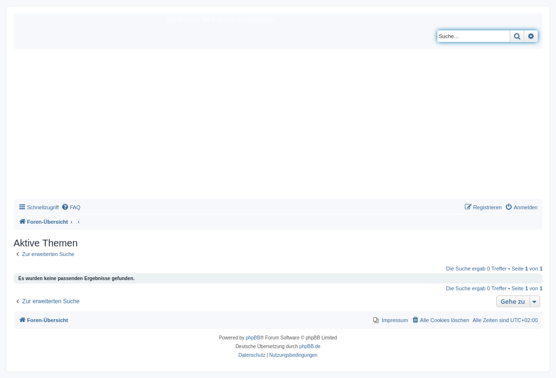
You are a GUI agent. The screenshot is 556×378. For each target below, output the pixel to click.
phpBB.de (310, 346)
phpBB (253, 337)
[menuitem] (71, 207)
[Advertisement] (278, 126)
